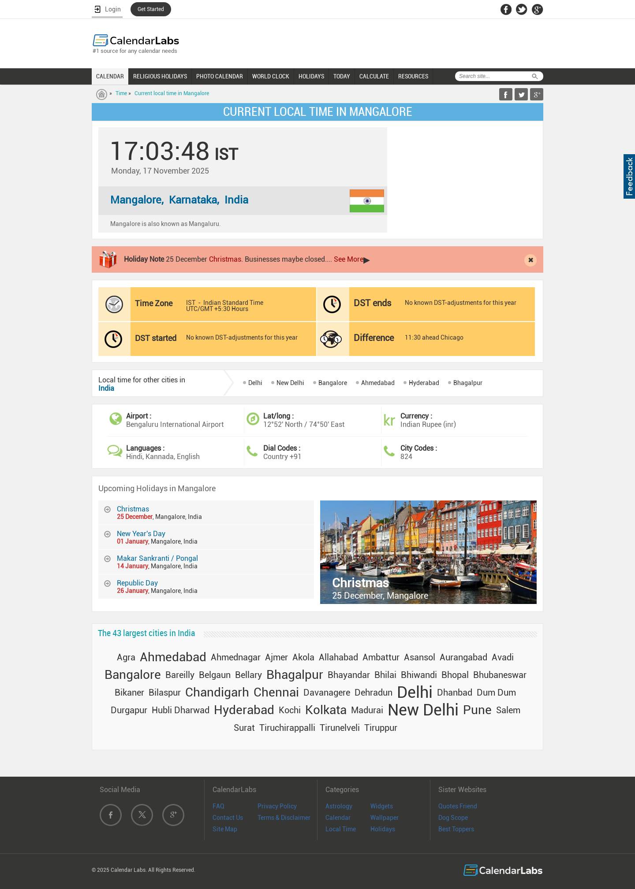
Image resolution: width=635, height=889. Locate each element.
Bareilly (179, 675)
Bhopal (455, 675)
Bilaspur (165, 692)
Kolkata (326, 710)
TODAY (341, 76)
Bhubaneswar (500, 675)
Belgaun (215, 675)
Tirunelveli (340, 727)
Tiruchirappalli (287, 727)
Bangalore (332, 382)
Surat (244, 727)
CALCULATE (374, 76)
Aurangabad (463, 657)
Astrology (338, 806)
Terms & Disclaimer (284, 817)
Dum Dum (496, 692)
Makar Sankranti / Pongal (157, 558)
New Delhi (290, 382)
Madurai (367, 710)
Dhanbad (454, 692)
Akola (303, 657)
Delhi (255, 382)
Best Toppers (456, 829)
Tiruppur (380, 727)
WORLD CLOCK (270, 76)
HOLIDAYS (311, 76)
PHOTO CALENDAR (219, 76)
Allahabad (338, 657)
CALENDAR (110, 76)
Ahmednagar (236, 657)
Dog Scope (453, 817)
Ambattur (381, 657)
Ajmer (276, 657)
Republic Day (137, 583)
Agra (126, 657)
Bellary (248, 675)
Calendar (338, 817)
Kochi (290, 710)
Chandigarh (217, 692)
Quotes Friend (457, 806)
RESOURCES (413, 76)
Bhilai (385, 675)
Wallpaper (384, 817)
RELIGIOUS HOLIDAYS (160, 76)
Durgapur (129, 710)
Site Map (225, 829)
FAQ (218, 806)
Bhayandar (349, 675)
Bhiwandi (419, 675)
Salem (508, 710)
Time (121, 93)
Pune (477, 710)
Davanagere (326, 692)
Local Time (340, 829)
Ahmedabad (378, 382)
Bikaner (129, 692)
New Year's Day (141, 534)
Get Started (151, 9)
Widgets (381, 806)
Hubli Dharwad (180, 710)
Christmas (225, 259)
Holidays (382, 829)
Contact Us (228, 817)
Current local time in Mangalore (171, 93)
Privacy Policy (277, 806)
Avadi (503, 657)
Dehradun (373, 692)
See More (348, 259)
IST (190, 302)
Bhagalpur (467, 382)
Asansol (419, 657)
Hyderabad (424, 382)
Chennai (276, 692)
